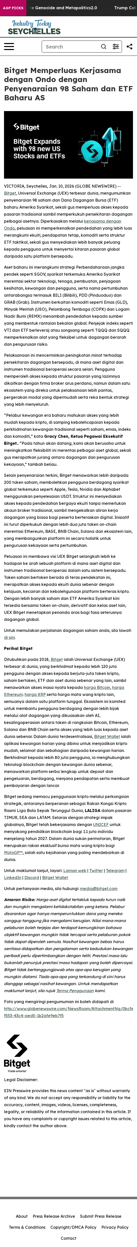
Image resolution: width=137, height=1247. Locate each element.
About (22, 1216)
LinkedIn (12, 877)
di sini (9, 637)
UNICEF (101, 824)
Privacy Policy (114, 1227)
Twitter (96, 870)
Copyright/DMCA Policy (73, 1227)
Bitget (10, 193)
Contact (68, 1238)
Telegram (115, 870)
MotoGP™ (13, 852)
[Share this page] (129, 47)
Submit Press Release (100, 1216)
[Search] (70, 46)
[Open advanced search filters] (116, 46)
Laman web (74, 870)
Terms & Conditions (27, 1227)
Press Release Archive (54, 1216)
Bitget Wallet (107, 736)
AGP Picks (13, 8)
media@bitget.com (98, 888)
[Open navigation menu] (9, 47)
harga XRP (35, 694)
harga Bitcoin (97, 687)
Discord (31, 877)
